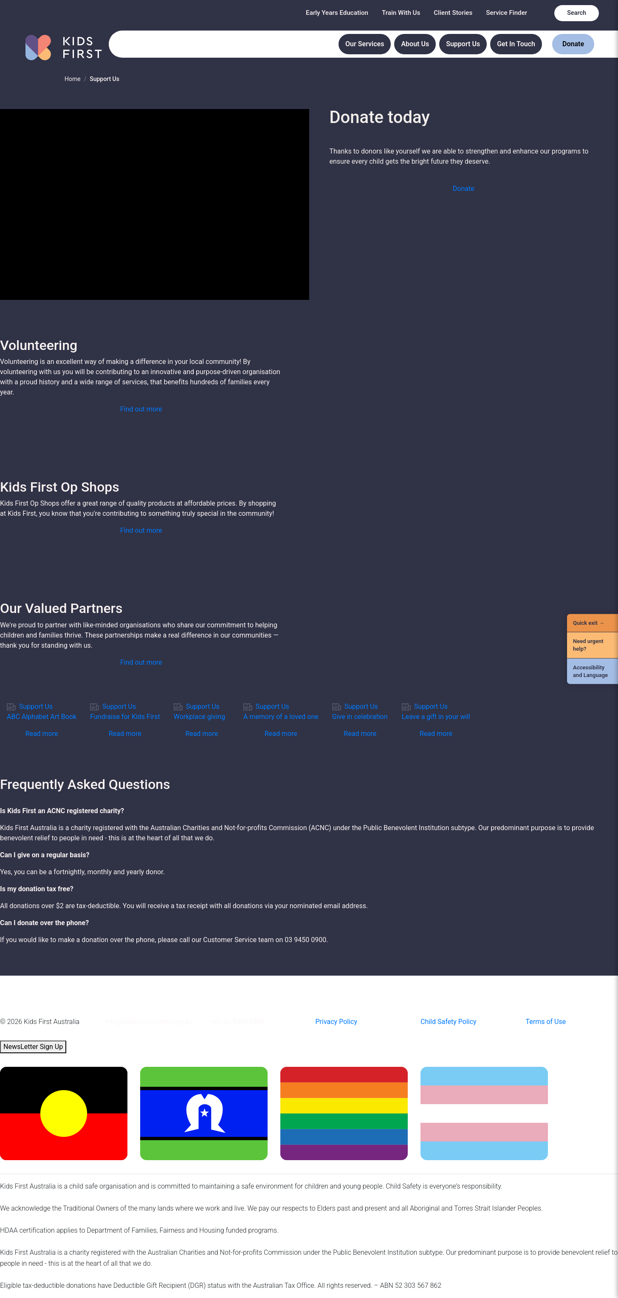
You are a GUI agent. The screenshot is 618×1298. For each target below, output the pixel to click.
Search (576, 13)
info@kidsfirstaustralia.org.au (148, 1022)
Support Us (463, 44)
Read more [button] (41, 734)
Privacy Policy (337, 1022)
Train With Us (401, 13)
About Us (415, 44)
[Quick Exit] (592, 623)
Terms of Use (546, 1022)
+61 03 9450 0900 (237, 1022)
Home (73, 79)
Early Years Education (337, 13)
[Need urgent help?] (592, 645)
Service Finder (506, 13)
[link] (41, 720)
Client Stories (453, 13)
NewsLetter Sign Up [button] (33, 1047)
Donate (573, 44)
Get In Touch (516, 44)
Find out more (141, 409)
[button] (464, 189)
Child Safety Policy (448, 1022)
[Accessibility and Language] (592, 671)
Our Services (364, 44)
